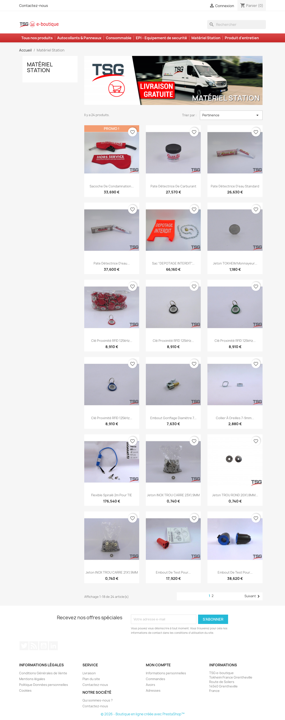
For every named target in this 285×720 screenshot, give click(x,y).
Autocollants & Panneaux (79, 37)
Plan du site (91, 679)
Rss (33, 645)
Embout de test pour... (173, 572)
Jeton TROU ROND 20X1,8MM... (235, 495)
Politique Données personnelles (43, 685)
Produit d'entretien (242, 37)
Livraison (89, 673)
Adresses (153, 690)
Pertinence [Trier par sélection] (231, 115)
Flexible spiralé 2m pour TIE (111, 495)
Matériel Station (205, 37)
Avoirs (150, 685)
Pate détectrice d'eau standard (235, 186)
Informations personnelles (166, 673)
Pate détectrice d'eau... (112, 263)
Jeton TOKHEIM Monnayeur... (235, 263)
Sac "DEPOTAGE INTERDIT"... (173, 263)
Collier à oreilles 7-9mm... (235, 418)
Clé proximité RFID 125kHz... (111, 340)
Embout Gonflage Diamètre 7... (173, 418)
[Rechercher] (236, 24)
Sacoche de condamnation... (112, 186)
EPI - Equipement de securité (161, 37)
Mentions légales (32, 679)
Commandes (155, 679)
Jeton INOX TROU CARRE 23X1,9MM (173, 495)
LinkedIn (53, 645)
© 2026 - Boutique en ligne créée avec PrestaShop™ (143, 714)
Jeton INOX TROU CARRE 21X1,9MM (112, 572)
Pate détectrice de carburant (173, 186)
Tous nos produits (37, 37)
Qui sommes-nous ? (97, 700)
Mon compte (158, 665)
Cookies (25, 690)
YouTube (43, 645)
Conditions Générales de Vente (43, 673)
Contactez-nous (33, 5)
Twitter (24, 645)
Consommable (118, 37)
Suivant (253, 596)
